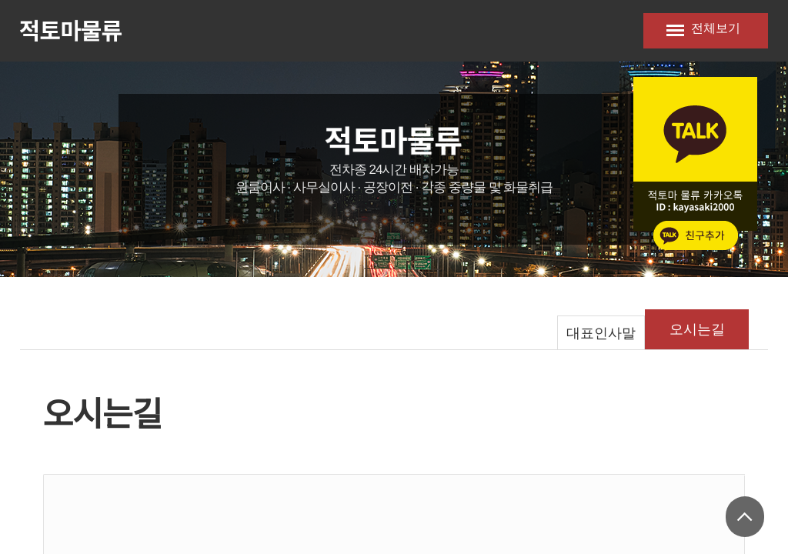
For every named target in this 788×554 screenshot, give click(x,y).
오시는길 (697, 329)
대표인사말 (601, 333)
